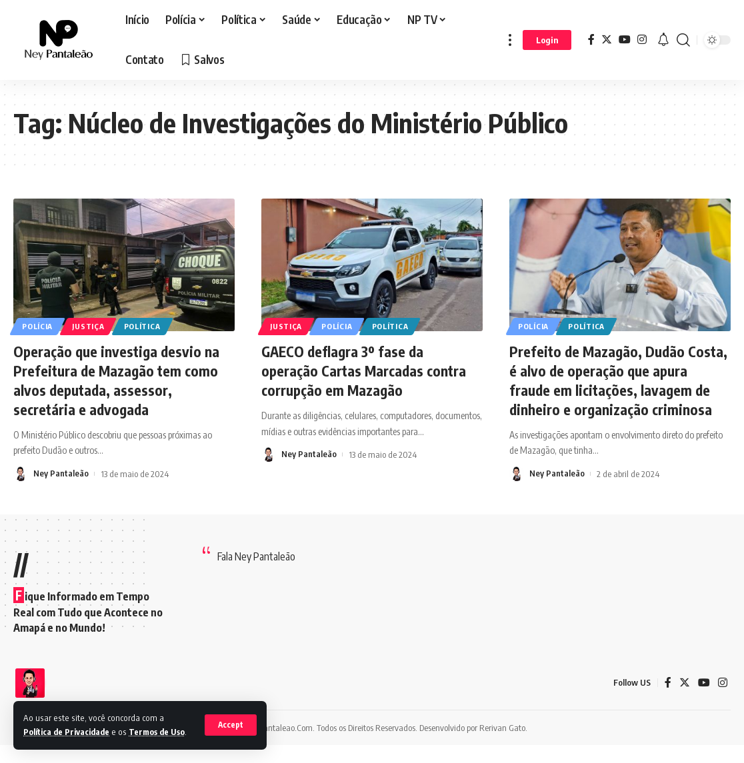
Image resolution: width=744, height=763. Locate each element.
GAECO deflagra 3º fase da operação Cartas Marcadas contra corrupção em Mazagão (366, 370)
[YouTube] (624, 40)
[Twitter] (606, 40)
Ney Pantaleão (61, 473)
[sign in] (547, 40)
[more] (510, 40)
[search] (683, 40)
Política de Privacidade (69, 717)
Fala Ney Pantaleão (256, 575)
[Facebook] (591, 40)
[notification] (663, 40)
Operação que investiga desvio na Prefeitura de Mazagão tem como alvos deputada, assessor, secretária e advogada (118, 380)
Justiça (90, 326)
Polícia (38, 326)
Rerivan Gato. (503, 745)
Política (145, 326)
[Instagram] (642, 40)
